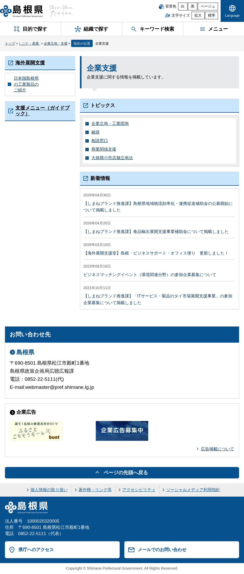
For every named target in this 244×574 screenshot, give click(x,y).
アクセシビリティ (138, 490)
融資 (95, 132)
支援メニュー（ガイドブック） (42, 110)
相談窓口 (99, 140)
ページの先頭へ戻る (126, 472)
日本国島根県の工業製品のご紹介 (26, 84)
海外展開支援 (30, 62)
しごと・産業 (29, 43)
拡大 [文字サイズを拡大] (198, 15)
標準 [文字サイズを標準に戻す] (211, 15)
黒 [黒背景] (192, 6)
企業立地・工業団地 (110, 123)
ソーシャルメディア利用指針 (193, 490)
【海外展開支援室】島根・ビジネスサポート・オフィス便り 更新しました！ (156, 253)
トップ (10, 43)
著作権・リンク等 (95, 490)
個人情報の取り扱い (49, 490)
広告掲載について (217, 449)
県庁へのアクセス (36, 549)
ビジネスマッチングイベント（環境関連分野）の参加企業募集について (149, 274)
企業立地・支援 (55, 43)
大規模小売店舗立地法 (112, 158)
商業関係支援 (103, 149)
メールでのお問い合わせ (162, 549)
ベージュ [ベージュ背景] (208, 6)
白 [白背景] (183, 6)
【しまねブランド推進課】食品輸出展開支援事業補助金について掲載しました (156, 231)
